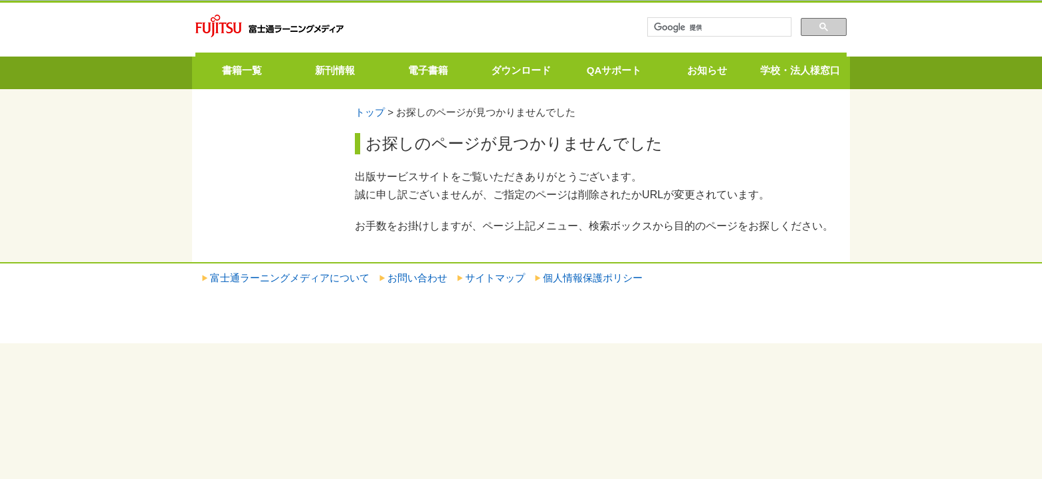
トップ (370, 112)
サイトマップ (495, 277)
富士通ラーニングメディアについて (289, 277)
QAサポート (614, 70)
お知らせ (707, 70)
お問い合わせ (417, 277)
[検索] (718, 27)
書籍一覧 (242, 70)
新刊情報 (335, 70)
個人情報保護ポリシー (593, 277)
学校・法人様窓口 (800, 70)
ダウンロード (521, 70)
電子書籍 (428, 70)
